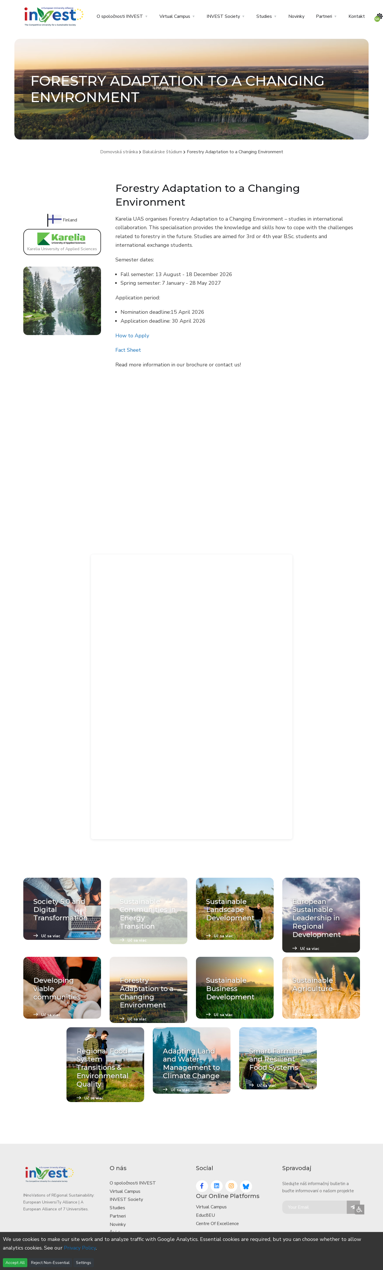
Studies (264, 16)
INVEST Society (223, 16)
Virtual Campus (174, 16)
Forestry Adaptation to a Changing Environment (235, 152)
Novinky (296, 16)
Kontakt (356, 16)
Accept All (15, 1262)
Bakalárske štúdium (162, 152)
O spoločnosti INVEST (120, 16)
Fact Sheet (128, 350)
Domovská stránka (119, 152)
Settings (83, 1262)
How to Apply (132, 335)
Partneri (324, 16)
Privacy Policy (80, 1247)
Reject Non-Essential (50, 1262)
